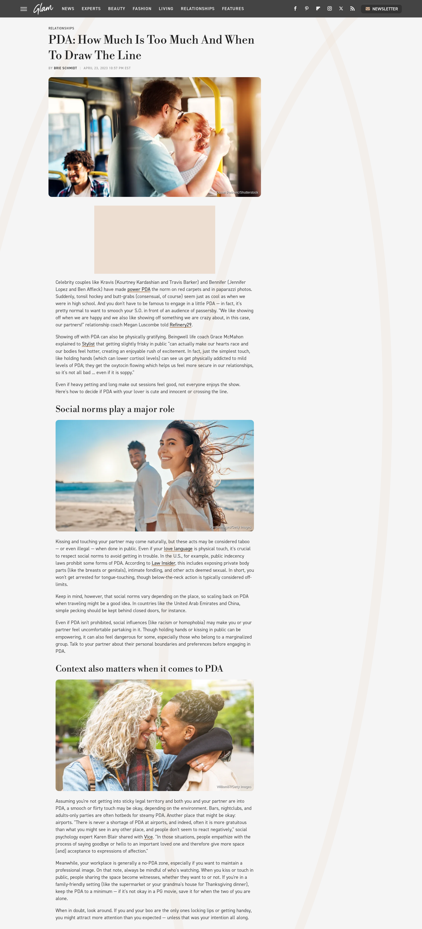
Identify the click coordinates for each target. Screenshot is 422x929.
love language (178, 548)
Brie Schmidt (65, 68)
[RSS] (353, 10)
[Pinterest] (307, 10)
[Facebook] (295, 10)
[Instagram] (330, 10)
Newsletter (381, 9)
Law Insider (163, 563)
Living (166, 8)
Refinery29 (181, 324)
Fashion (142, 8)
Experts (91, 8)
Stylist (88, 344)
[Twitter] (341, 10)
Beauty (116, 8)
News (68, 8)
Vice (148, 837)
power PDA (138, 289)
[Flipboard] (318, 10)
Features (233, 8)
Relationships (198, 8)
